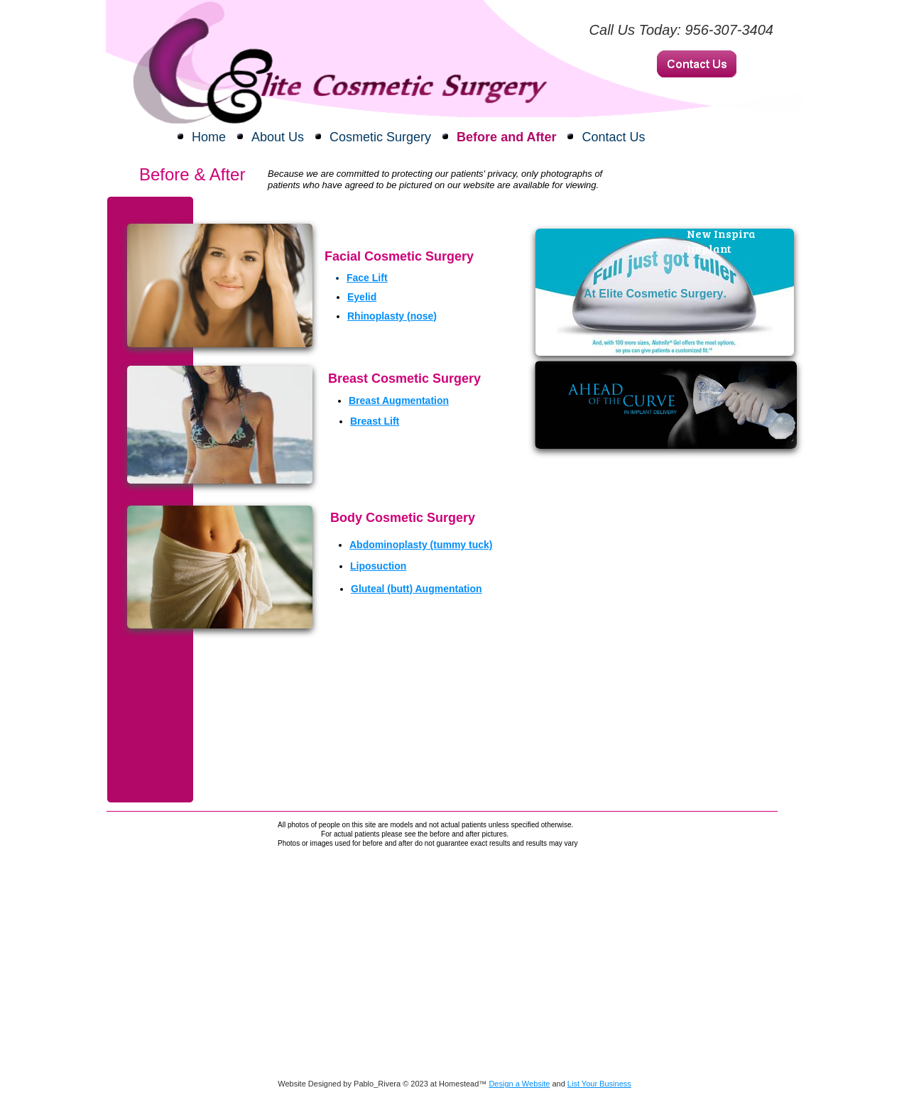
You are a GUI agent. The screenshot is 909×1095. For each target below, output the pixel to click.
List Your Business (599, 1083)
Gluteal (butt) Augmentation (416, 588)
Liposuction (378, 566)
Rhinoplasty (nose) (392, 316)
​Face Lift (367, 277)
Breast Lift (374, 421)
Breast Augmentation (399, 400)
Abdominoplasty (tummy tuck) (420, 544)
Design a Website (519, 1083)
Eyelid (361, 297)
